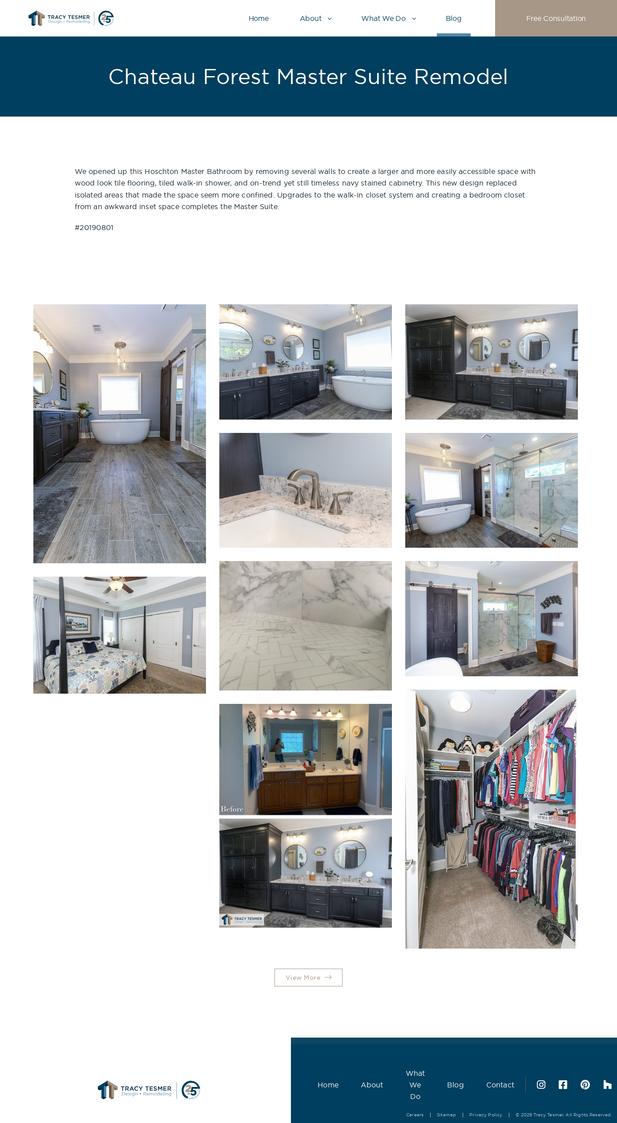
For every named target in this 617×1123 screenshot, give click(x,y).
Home (259, 18)
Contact (478, 1075)
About (311, 18)
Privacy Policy (464, 1096)
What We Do (383, 18)
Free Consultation (556, 18)
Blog (454, 18)
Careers (393, 1096)
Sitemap (425, 1096)
